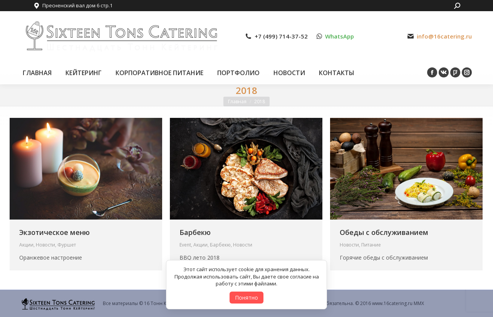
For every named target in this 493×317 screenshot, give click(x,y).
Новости (45, 245)
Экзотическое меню (54, 232)
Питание (371, 245)
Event (185, 245)
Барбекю (195, 232)
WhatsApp (339, 36)
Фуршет (66, 245)
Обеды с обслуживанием (384, 232)
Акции (26, 245)
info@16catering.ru (444, 36)
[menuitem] (37, 72)
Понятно (246, 297)
